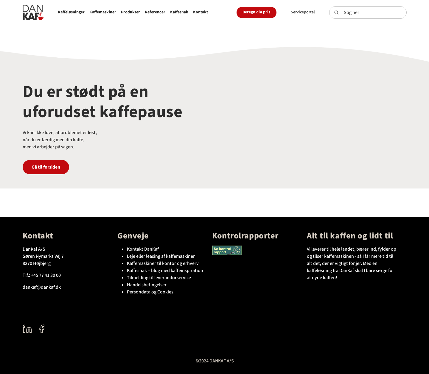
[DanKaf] (33, 12)
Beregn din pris (256, 12)
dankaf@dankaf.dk (42, 287)
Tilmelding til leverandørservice (159, 277)
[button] (71, 12)
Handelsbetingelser (147, 285)
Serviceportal (303, 12)
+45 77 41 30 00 (46, 275)
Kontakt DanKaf (143, 249)
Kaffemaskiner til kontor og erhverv (163, 263)
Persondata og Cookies (150, 292)
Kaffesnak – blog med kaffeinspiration (165, 270)
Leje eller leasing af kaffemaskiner (161, 256)
